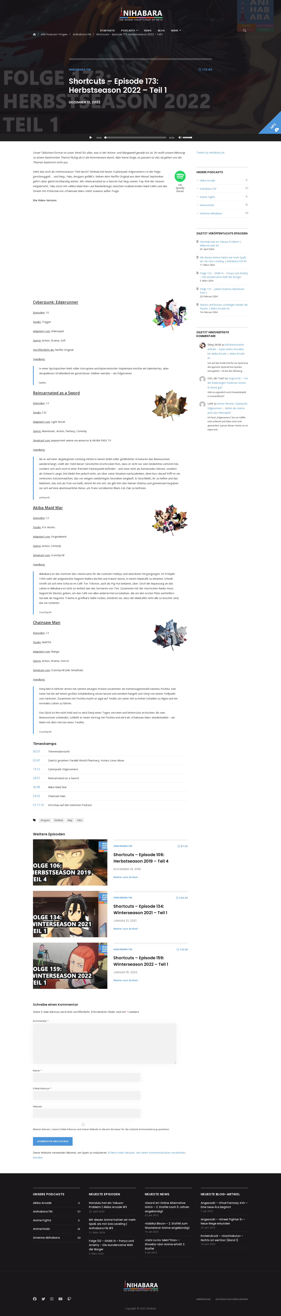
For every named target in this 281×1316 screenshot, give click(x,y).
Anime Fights (207, 197)
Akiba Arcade (207, 180)
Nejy (70, 820)
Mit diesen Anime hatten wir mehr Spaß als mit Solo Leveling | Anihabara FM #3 (112, 1224)
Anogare (45, 820)
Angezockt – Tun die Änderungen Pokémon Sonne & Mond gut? (228, 383)
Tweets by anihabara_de (210, 152)
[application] (140, 137)
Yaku (79, 820)
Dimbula (58, 820)
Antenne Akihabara (211, 213)
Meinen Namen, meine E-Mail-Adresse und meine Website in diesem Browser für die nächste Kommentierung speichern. (101, 1129)
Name (37, 1070)
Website (37, 1106)
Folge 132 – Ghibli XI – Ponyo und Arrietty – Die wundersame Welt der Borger (111, 1245)
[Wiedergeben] (90, 137)
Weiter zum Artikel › (126, 877)
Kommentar (41, 1021)
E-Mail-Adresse (42, 1088)
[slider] (135, 137)
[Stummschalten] (180, 138)
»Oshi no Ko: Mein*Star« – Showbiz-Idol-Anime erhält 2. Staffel (165, 1244)
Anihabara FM (80, 70)
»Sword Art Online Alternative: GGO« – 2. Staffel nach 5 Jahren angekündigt (167, 1207)
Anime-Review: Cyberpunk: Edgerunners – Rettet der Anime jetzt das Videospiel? (228, 408)
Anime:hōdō (207, 205)
